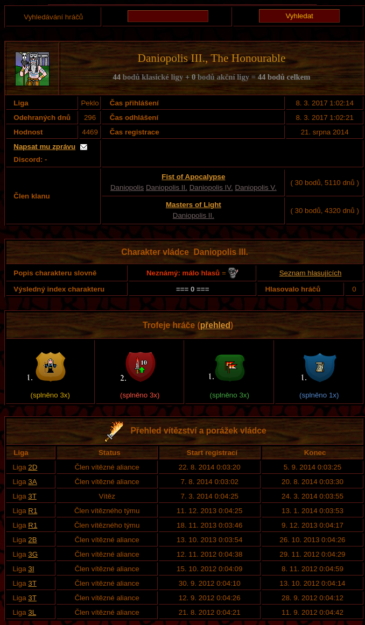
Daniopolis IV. (211, 187)
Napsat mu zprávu (44, 147)
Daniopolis (127, 187)
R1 (32, 511)
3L (32, 612)
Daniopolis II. (166, 187)
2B (32, 540)
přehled (215, 325)
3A (32, 482)
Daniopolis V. (255, 187)
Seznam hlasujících (310, 273)
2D (32, 467)
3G (33, 554)
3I (31, 569)
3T (32, 496)
